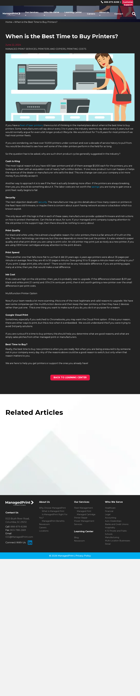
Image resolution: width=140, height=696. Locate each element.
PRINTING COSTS (76, 49)
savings (95, 186)
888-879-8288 (110, 2)
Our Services (31, 13)
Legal (107, 514)
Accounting (110, 518)
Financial (109, 511)
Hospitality (110, 527)
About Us (104, 13)
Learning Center (73, 13)
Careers (91, 14)
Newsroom (44, 524)
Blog (76, 537)
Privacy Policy (83, 555)
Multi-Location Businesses (117, 540)
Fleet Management (83, 508)
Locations (43, 531)
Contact (118, 14)
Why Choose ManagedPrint (52, 508)
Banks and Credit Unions (116, 524)
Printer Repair (80, 518)
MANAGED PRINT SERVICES (21, 49)
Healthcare (110, 508)
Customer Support (128, 3)
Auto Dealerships (113, 521)
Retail (107, 544)
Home (8, 22)
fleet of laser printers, (31, 125)
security (42, 202)
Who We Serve (51, 13)
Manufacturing (112, 537)
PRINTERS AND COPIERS (52, 49)
